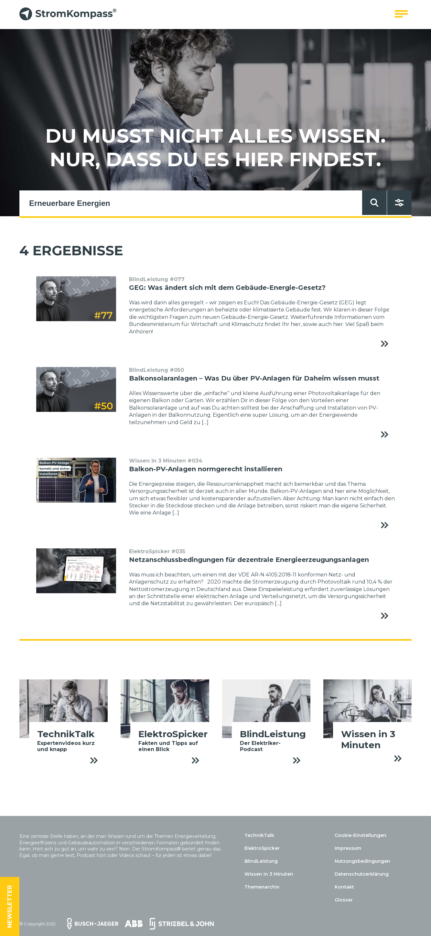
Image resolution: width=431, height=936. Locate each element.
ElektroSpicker (262, 848)
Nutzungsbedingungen (362, 861)
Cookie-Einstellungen (360, 835)
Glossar (344, 900)
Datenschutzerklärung (362, 874)
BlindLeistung (261, 861)
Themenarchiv (261, 887)
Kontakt (344, 887)
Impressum (348, 848)
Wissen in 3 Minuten (268, 874)
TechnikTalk (259, 835)
